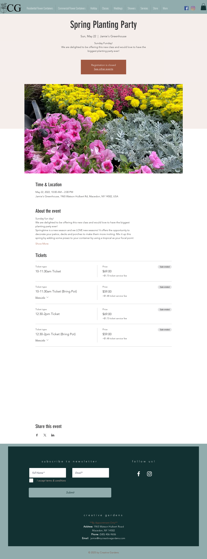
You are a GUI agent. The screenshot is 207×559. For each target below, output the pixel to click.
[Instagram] (193, 8)
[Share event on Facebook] (36, 435)
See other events (103, 68)
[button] (203, 6)
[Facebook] (186, 8)
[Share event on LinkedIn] (52, 435)
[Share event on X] (44, 435)
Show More (42, 243)
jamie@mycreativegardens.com (107, 538)
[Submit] (70, 492)
